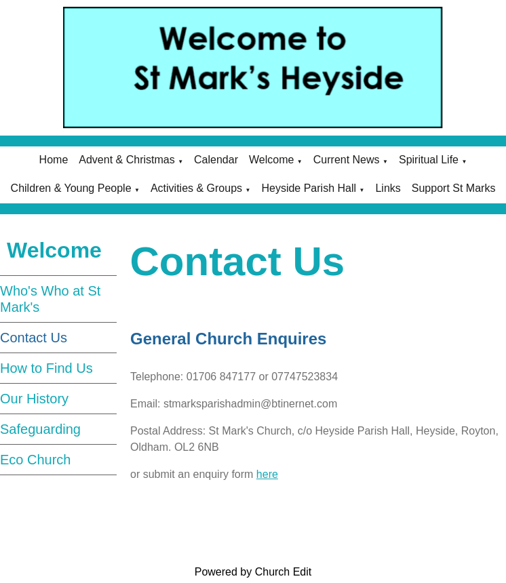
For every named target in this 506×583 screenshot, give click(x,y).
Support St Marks (454, 188)
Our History (34, 398)
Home (54, 159)
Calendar (216, 159)
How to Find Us (46, 368)
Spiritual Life (429, 159)
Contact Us (33, 337)
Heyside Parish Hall (308, 188)
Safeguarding (40, 429)
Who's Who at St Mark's (50, 299)
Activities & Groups (196, 188)
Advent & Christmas (126, 159)
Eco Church (35, 459)
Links (387, 188)
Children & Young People (71, 188)
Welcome (271, 159)
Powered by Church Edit (253, 572)
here (266, 474)
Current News (346, 159)
